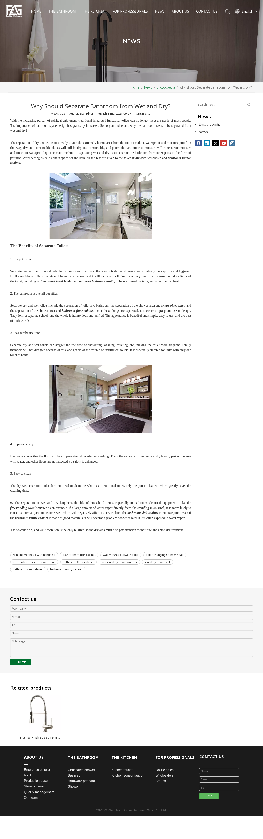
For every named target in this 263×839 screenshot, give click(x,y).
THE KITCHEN (94, 7)
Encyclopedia (209, 125)
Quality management (39, 792)
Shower (73, 786)
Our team (31, 797)
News (203, 132)
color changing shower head (164, 555)
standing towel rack (158, 562)
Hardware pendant (81, 781)
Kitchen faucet (122, 770)
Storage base (34, 786)
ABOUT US (180, 7)
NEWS (160, 7)
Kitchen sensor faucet (127, 775)
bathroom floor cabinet (78, 562)
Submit (21, 662)
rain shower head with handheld (34, 555)
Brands (161, 781)
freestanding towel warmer (119, 562)
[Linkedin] (207, 143)
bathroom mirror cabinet (79, 555)
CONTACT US (41, 15)
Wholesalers (165, 775)
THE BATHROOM (62, 7)
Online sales (165, 770)
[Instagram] (232, 143)
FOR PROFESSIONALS (130, 7)
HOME (36, 7)
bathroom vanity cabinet (66, 569)
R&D (27, 775)
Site (147, 113)
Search (249, 104)
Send (209, 796)
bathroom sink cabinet (28, 569)
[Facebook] (198, 143)
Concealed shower (81, 770)
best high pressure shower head (34, 562)
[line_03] (202, 763)
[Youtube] (223, 143)
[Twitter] (215, 143)
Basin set (74, 775)
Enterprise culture (37, 769)
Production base (36, 781)
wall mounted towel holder (120, 555)
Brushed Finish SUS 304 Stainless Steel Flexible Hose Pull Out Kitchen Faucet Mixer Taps (40, 737)
